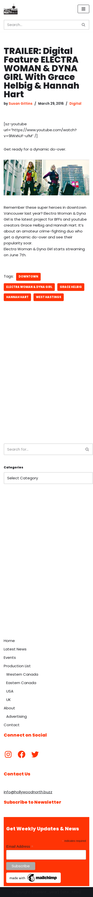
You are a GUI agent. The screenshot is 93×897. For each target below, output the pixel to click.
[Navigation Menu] (83, 9)
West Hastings (48, 297)
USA (9, 691)
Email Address (19, 846)
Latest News (15, 649)
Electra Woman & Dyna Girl (29, 287)
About (9, 708)
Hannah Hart (17, 297)
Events (10, 657)
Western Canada (22, 674)
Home (9, 640)
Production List (17, 665)
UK (8, 699)
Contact (12, 724)
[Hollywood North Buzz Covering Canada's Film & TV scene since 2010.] (11, 8)
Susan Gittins (20, 103)
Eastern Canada (21, 682)
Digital (75, 103)
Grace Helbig (71, 287)
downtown (28, 277)
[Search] (41, 25)
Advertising (16, 716)
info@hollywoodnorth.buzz (28, 791)
